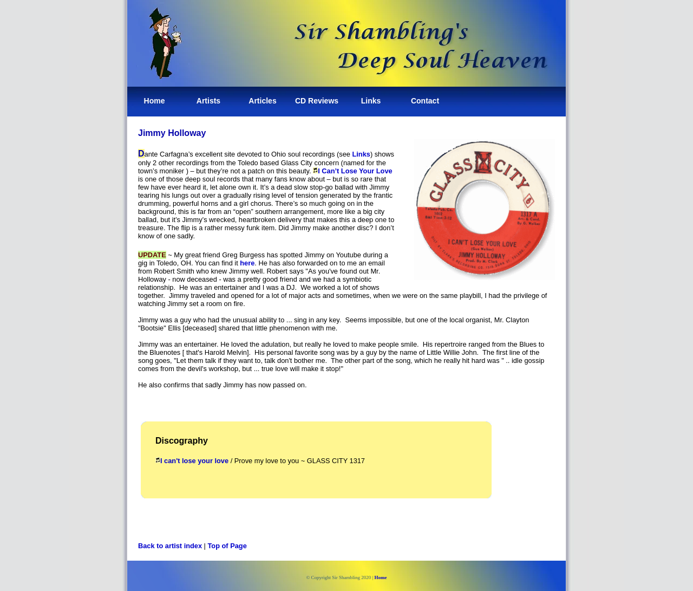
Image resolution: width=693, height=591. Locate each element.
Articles (262, 100)
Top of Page (227, 546)
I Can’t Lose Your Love (355, 171)
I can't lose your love (194, 461)
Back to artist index (170, 546)
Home (154, 100)
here (247, 263)
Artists (208, 100)
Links (371, 100)
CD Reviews (316, 100)
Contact (425, 100)
